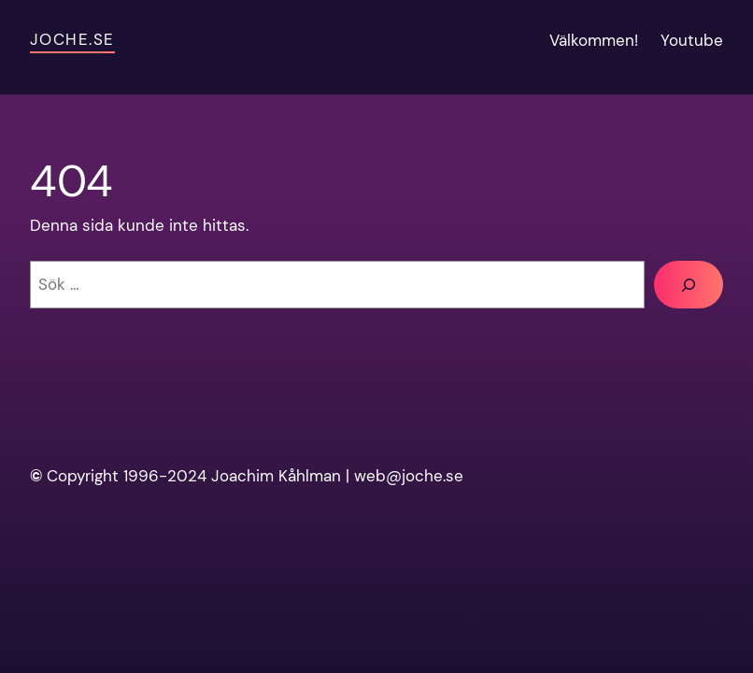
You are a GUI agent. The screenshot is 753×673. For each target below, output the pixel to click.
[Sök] (688, 284)
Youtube (692, 40)
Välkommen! (593, 40)
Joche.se (72, 39)
